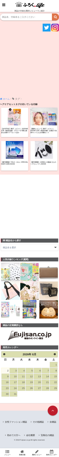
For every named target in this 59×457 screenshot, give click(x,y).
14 (47, 376)
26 (31, 388)
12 (31, 376)
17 (15, 382)
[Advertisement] (29, 64)
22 (55, 382)
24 (15, 388)
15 (55, 376)
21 (47, 382)
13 (39, 376)
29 (55, 388)
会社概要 (30, 435)
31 (15, 394)
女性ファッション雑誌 (16, 422)
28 (47, 388)
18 (23, 382)
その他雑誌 (38, 422)
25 (23, 388)
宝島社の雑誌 (47, 435)
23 (7, 388)
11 (23, 376)
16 (7, 382)
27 (39, 388)
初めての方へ (13, 435)
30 (7, 394)
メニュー (7, 453)
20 (39, 382)
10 (15, 376)
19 (31, 382)
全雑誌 (53, 422)
